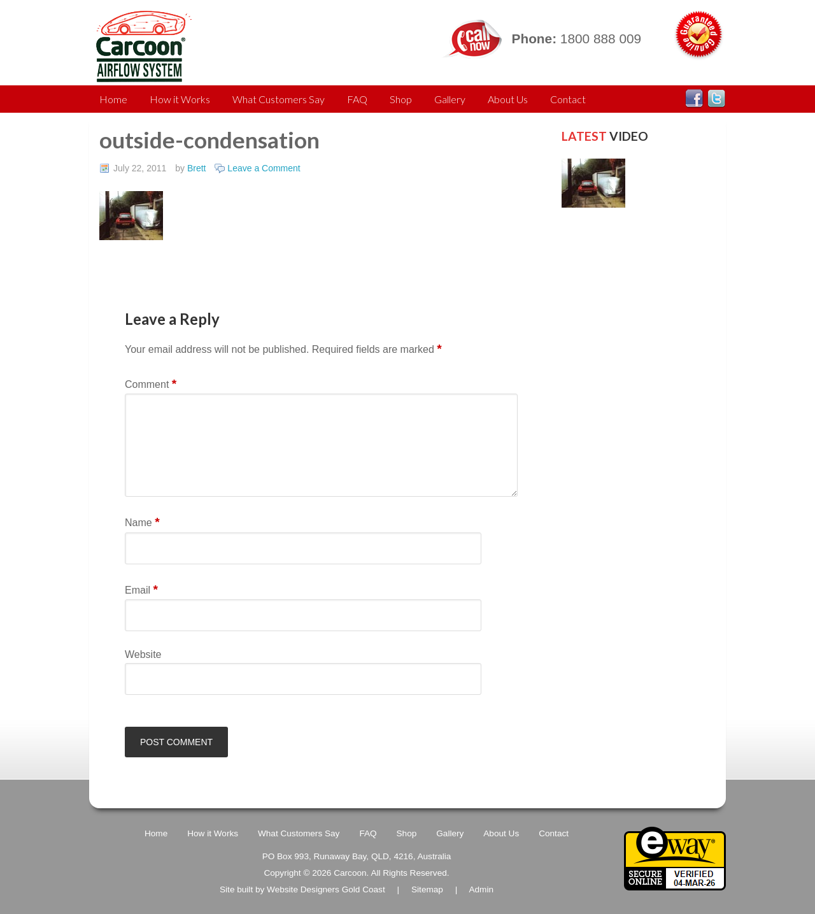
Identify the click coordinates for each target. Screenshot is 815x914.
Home (113, 99)
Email (141, 589)
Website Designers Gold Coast (326, 889)
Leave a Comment (263, 168)
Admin (481, 889)
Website (143, 654)
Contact (568, 99)
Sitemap (427, 889)
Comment (150, 383)
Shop (401, 99)
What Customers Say (278, 99)
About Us (508, 99)
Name (142, 522)
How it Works (180, 99)
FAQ (357, 99)
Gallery (449, 99)
